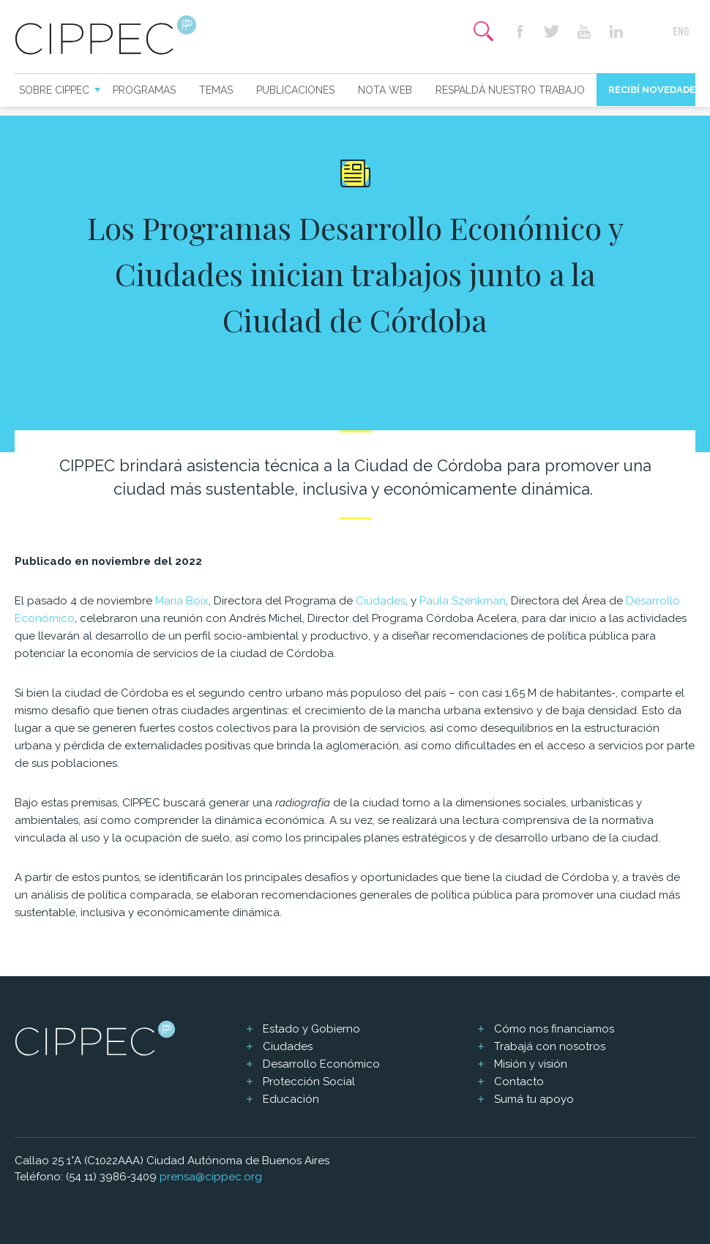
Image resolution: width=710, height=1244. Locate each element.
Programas (144, 90)
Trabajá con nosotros (549, 1046)
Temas (216, 90)
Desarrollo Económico (321, 1064)
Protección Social (309, 1081)
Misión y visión (530, 1064)
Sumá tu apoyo (534, 1099)
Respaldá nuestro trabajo (510, 90)
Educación (291, 1099)
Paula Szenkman (462, 600)
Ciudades (381, 600)
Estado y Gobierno (311, 1028)
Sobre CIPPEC (54, 90)
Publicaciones (295, 90)
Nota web (385, 90)
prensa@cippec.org (211, 1176)
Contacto (519, 1081)
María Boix (182, 600)
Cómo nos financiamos (554, 1028)
